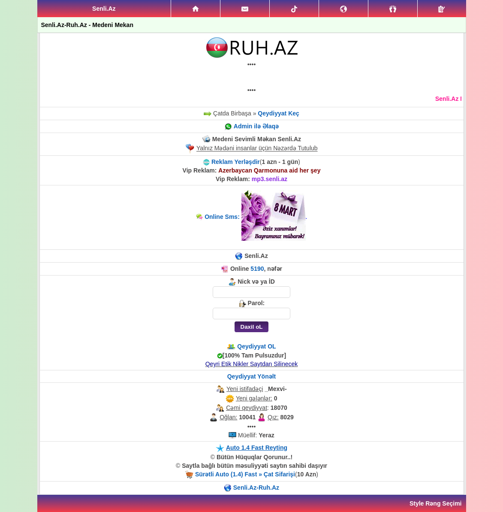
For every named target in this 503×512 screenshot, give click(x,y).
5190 (257, 268)
